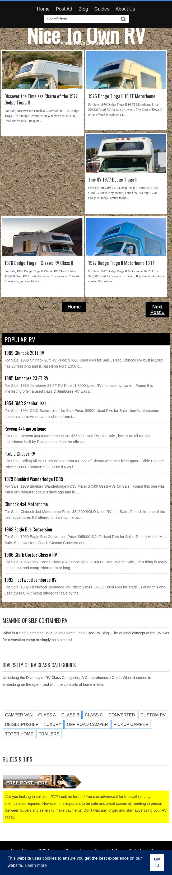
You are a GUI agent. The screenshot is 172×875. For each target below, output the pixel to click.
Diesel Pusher (22, 724)
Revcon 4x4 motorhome (25, 428)
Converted (121, 715)
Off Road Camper (87, 724)
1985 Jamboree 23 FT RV (26, 378)
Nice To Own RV (86, 34)
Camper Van (19, 715)
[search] (81, 19)
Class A (47, 715)
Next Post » (157, 309)
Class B (70, 715)
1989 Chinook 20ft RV (24, 352)
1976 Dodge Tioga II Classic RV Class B (38, 263)
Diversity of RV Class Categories (39, 665)
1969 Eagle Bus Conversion (28, 529)
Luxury (52, 724)
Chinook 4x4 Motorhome (26, 504)
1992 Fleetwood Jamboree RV (30, 579)
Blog (83, 9)
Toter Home (19, 734)
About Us (125, 9)
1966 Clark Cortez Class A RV (30, 554)
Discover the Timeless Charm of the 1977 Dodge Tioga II (41, 99)
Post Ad (64, 9)
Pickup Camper (131, 724)
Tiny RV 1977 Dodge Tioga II (112, 180)
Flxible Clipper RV (19, 453)
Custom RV (153, 715)
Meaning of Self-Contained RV (35, 620)
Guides (101, 9)
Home (43, 9)
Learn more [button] (36, 865)
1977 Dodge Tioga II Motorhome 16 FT (121, 263)
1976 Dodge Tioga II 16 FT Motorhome (121, 96)
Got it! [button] (157, 862)
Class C (94, 715)
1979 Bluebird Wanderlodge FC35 (33, 478)
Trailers (49, 734)
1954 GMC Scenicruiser (25, 403)
